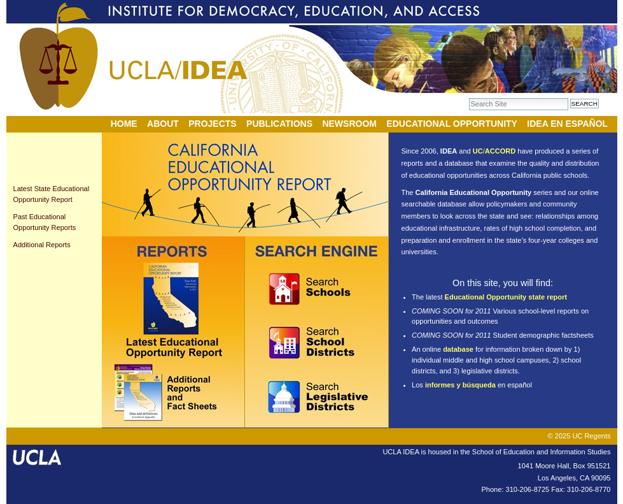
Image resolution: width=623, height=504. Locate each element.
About (163, 124)
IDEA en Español (567, 124)
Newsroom (349, 124)
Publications (279, 124)
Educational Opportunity (451, 124)
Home (124, 124)
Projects (212, 124)
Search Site (468, 97)
